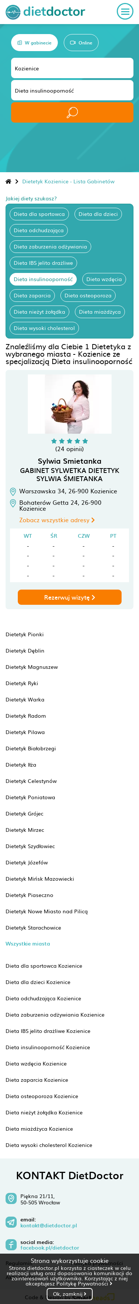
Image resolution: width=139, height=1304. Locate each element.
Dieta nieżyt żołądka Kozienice (44, 1112)
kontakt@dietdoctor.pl (48, 1225)
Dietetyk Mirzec (25, 829)
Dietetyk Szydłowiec (30, 846)
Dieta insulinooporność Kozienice (48, 1047)
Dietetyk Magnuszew (32, 666)
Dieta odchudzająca (39, 230)
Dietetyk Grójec (24, 813)
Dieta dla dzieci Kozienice (38, 981)
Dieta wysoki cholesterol (44, 327)
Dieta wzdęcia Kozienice (36, 1063)
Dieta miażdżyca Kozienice (39, 1128)
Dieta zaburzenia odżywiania (50, 246)
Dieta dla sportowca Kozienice (44, 965)
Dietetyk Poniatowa (30, 797)
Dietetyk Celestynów (31, 780)
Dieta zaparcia (32, 295)
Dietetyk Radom (26, 715)
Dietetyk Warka (25, 699)
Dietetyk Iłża (21, 764)
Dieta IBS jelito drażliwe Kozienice (48, 1030)
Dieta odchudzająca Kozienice (43, 998)
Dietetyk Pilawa (25, 732)
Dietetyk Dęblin (25, 650)
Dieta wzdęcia (104, 279)
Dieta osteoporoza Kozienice (42, 1096)
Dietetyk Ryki (22, 683)
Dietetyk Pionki (25, 634)
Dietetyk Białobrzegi (31, 748)
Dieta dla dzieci (98, 213)
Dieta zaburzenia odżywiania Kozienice (55, 1014)
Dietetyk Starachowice (33, 927)
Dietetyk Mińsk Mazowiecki (40, 878)
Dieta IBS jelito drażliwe (43, 262)
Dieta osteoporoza (88, 295)
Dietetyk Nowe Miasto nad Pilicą (47, 911)
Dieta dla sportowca (39, 213)
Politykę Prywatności (84, 1283)
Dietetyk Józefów (27, 862)
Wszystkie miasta (28, 943)
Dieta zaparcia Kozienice (37, 1079)
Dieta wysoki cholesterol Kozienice (49, 1144)
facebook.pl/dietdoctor (49, 1247)
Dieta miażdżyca (100, 311)
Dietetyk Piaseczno (29, 894)
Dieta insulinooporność (43, 279)
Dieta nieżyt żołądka (39, 311)
